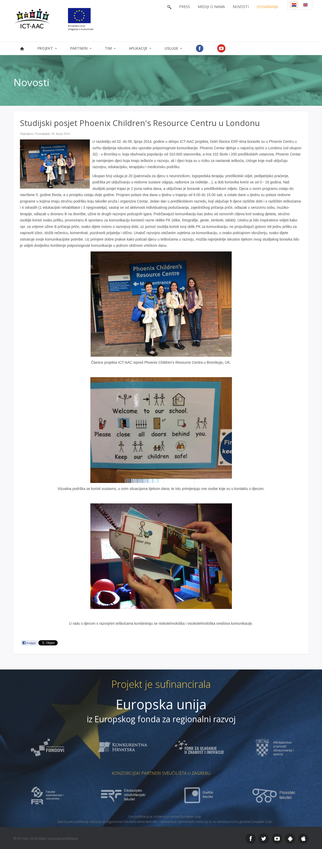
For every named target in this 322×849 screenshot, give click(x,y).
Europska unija (161, 704)
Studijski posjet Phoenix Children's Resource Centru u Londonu (140, 122)
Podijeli (28, 643)
